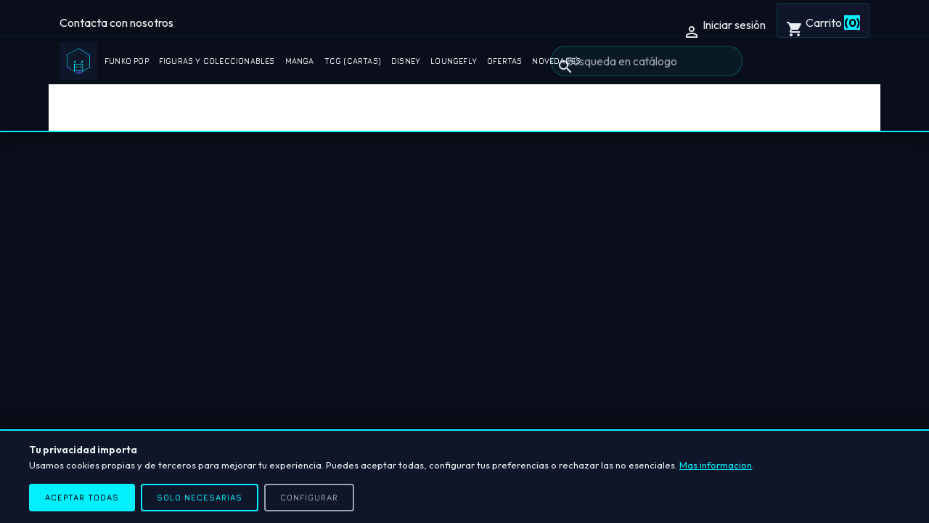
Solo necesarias (199, 497)
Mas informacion (715, 465)
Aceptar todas (82, 497)
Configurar (309, 497)
